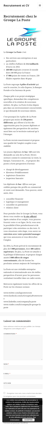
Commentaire (10, 334)
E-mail (7, 374)
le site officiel (30, 216)
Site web (7, 383)
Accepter (28, 420)
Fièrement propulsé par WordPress (16, 423)
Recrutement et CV (16, 5)
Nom (6, 364)
